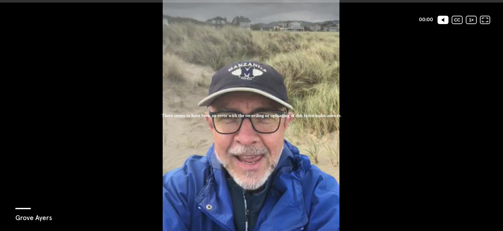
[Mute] (443, 20)
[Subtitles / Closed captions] (457, 20)
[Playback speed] (471, 20)
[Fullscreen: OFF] (485, 20)
